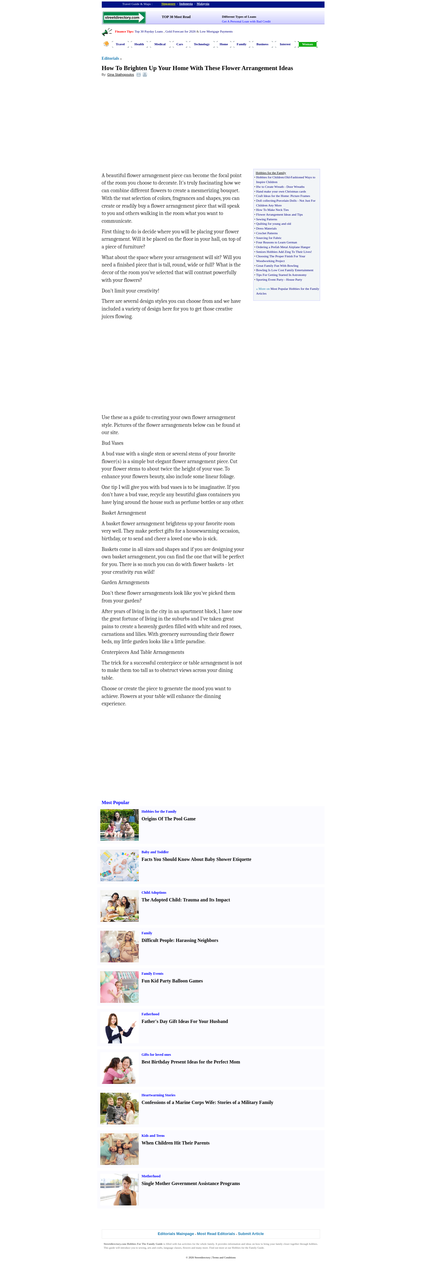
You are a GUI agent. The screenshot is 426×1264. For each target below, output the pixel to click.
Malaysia (203, 3)
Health (139, 44)
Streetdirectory (202, 1257)
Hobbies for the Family (159, 811)
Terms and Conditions (223, 1257)
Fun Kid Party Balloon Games (172, 980)
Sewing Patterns (266, 219)
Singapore (168, 3)
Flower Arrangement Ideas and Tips (279, 214)
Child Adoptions (154, 892)
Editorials (110, 58)
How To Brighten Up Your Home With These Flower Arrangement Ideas (197, 68)
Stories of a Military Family (245, 1102)
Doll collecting (266, 200)
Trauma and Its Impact (206, 899)
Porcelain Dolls (287, 200)
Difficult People (157, 940)
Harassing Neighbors (197, 940)
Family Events (153, 974)
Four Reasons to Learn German (276, 242)
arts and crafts (155, 1247)
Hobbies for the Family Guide (248, 1247)
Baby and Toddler (155, 852)
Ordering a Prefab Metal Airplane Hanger (283, 247)
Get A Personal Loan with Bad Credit (246, 21)
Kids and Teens (153, 1136)
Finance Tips (124, 31)
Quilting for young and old (273, 223)
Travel (120, 44)
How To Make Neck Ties (272, 209)
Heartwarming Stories (158, 1095)
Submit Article (251, 1233)
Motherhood (151, 1176)
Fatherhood (150, 1014)
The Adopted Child (161, 899)
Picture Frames (300, 196)
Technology (201, 44)
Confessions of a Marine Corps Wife (178, 1102)
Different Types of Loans (239, 16)
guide (112, 1247)
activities (187, 1243)
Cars (179, 44)
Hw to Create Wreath (270, 186)
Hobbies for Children (270, 177)
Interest (285, 44)
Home (224, 44)
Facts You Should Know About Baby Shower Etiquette (196, 859)
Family (241, 44)
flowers (187, 1247)
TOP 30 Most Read (176, 17)
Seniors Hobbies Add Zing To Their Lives (283, 251)
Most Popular (116, 802)
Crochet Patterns (267, 233)
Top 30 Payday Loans (149, 31)
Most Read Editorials (216, 1233)
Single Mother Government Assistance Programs (191, 1183)
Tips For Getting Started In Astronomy (281, 275)
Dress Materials (266, 228)
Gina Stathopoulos (120, 74)
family (210, 1243)
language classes (173, 1247)
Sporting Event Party (269, 279)
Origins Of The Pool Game (169, 818)
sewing (142, 1247)
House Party (294, 279)
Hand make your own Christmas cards (281, 191)
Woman (307, 44)
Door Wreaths (295, 186)
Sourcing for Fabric (269, 238)
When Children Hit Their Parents (176, 1142)
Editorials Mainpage (176, 1233)
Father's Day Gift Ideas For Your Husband (185, 1021)
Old (287, 177)
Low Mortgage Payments (216, 31)
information (234, 1243)
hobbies (313, 1243)
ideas (248, 1243)
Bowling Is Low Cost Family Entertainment (284, 270)
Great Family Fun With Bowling (277, 265)
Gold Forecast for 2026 (180, 31)
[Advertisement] (150, 124)
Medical (160, 44)
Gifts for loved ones (156, 1055)
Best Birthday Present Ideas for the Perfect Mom (191, 1061)
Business (262, 44)
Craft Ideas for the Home (272, 196)
